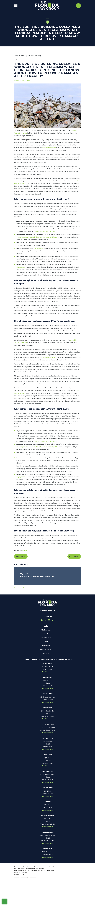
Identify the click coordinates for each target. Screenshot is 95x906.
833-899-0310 (47, 639)
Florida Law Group (19, 110)
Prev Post (21, 586)
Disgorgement (20, 296)
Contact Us (46, 682)
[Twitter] (53, 649)
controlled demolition (49, 177)
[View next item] (23, 616)
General (28, 110)
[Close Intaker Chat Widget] (89, 851)
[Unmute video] (64, 851)
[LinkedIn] (42, 649)
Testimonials (46, 675)
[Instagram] (49, 649)
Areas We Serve (46, 667)
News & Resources (46, 679)
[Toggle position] (85, 851)
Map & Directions (47, 701)
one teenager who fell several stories (45, 261)
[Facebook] (46, 649)
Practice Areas (46, 663)
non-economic (39, 277)
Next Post (74, 586)
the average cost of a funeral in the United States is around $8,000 (36, 266)
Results (46, 671)
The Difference (46, 659)
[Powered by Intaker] (80, 902)
